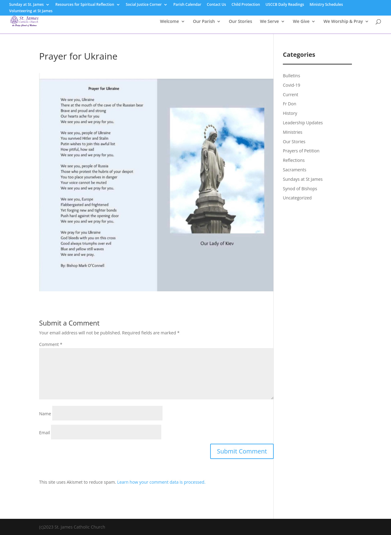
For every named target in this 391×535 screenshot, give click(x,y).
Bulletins (291, 75)
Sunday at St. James (26, 5)
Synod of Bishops (300, 188)
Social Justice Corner (144, 5)
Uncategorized (297, 198)
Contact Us (216, 5)
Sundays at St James (303, 179)
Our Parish (204, 21)
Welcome (169, 21)
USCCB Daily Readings (284, 5)
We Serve (269, 21)
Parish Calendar (187, 5)
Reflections (294, 160)
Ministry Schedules (326, 5)
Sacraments (294, 170)
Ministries (292, 132)
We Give (301, 21)
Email (44, 432)
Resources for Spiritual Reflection (84, 5)
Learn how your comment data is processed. (161, 482)
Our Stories (240, 21)
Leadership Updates (303, 123)
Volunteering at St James (31, 11)
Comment (50, 344)
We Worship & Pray (343, 21)
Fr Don (289, 104)
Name (45, 414)
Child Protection (246, 5)
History (290, 113)
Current (290, 94)
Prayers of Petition (301, 151)
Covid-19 (291, 85)
